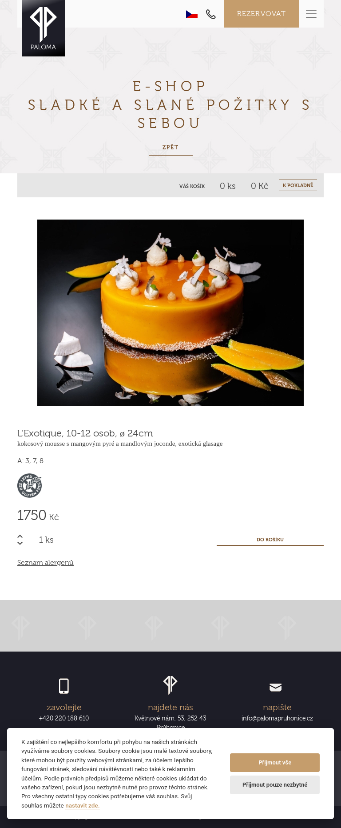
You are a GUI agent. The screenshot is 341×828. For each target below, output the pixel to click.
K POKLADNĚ (298, 185)
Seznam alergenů (45, 563)
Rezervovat (261, 14)
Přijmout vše (274, 762)
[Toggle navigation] (311, 14)
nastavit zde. (82, 805)
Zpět (171, 147)
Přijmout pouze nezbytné (274, 784)
